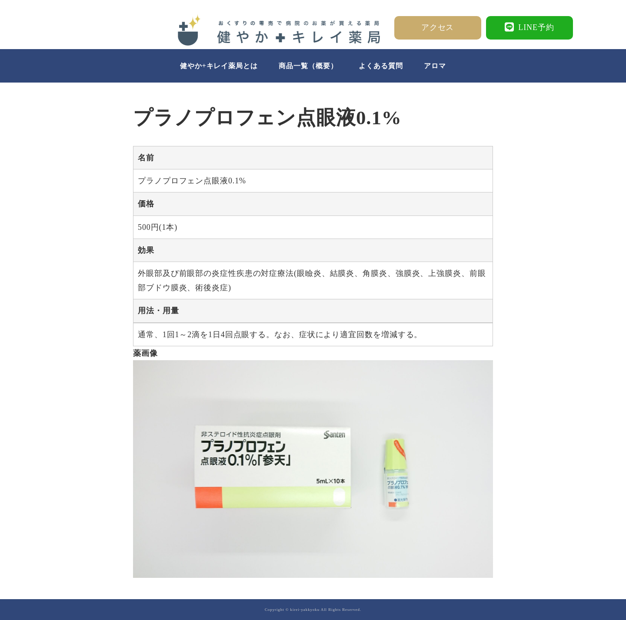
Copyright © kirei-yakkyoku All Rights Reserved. (313, 609)
